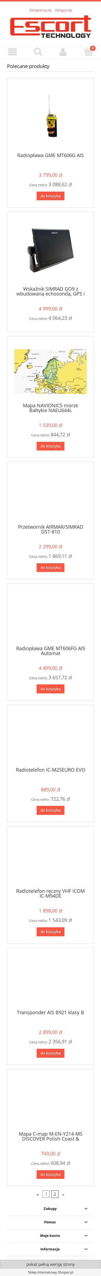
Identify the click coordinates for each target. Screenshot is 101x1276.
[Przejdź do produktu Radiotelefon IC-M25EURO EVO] (50, 738)
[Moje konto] (63, 52)
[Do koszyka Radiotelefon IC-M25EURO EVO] (50, 810)
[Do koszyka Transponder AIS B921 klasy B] (50, 1053)
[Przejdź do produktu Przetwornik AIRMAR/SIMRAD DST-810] (50, 495)
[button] (12, 52)
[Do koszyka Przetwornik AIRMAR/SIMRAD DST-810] (50, 567)
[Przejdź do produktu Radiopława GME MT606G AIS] (50, 117)
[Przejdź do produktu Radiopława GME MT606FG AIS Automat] (50, 616)
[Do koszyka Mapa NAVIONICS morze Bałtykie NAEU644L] (50, 446)
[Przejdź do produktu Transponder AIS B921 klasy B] (50, 980)
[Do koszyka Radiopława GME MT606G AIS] (50, 196)
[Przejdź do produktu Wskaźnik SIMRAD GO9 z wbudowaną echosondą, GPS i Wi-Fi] (50, 251)
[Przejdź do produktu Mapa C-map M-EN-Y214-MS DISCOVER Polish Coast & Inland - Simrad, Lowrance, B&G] (50, 1102)
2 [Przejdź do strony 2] (55, 1194)
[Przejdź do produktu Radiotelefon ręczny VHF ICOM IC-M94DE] (50, 859)
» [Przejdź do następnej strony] (63, 1194)
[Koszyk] (88, 51)
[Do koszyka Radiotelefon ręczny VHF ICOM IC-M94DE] (50, 931)
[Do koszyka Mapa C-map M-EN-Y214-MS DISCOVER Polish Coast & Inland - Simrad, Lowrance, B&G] (50, 1174)
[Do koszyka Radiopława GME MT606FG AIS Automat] (50, 688)
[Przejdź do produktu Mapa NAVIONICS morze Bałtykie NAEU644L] (50, 371)
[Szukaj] (38, 51)
